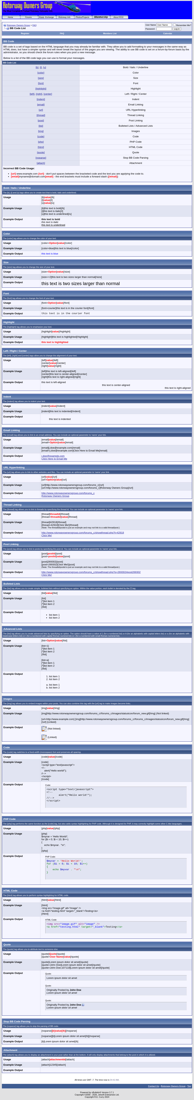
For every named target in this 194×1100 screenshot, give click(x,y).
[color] (40, 72)
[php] (41, 141)
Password (150, 29)
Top (189, 1086)
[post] (41, 120)
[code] (40, 136)
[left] (32, 93)
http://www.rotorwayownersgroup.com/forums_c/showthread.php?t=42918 (82, 532)
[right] (39, 93)
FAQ (34, 25)
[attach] (41, 163)
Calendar (167, 33)
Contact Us (153, 1086)
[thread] (41, 115)
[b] (37, 67)
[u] (44, 67)
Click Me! (46, 535)
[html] (41, 147)
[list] (41, 125)
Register (25, 33)
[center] (48, 93)
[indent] (41, 99)
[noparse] (41, 157)
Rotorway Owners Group (18, 25)
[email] (41, 104)
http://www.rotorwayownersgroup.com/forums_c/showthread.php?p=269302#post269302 (91, 572)
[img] (41, 131)
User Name (151, 25)
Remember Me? (182, 25)
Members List (110, 33)
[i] (41, 67)
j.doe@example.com (53, 455)
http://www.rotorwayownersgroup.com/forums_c (68, 493)
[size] (41, 78)
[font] (41, 83)
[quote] (41, 152)
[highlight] (40, 88)
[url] (41, 109)
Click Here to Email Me (54, 458)
